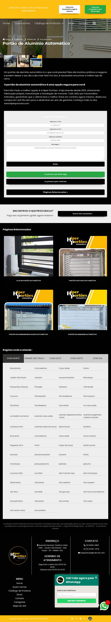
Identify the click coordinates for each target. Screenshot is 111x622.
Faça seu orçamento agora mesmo (69, 9)
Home (6, 23)
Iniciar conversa (77, 600)
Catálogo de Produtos (48, 23)
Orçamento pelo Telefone (55, 181)
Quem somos (22, 23)
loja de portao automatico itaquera (46, 39)
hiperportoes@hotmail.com (91, 553)
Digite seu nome (55, 121)
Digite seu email (55, 129)
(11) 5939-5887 (91, 545)
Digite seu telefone (55, 137)
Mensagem (55, 144)
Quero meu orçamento (82, 214)
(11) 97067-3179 (91, 549)
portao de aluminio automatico (31, 39)
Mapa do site (19, 606)
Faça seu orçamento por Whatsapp (95, 9)
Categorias (18, 39)
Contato (83, 23)
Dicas (71, 23)
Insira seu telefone (66, 590)
